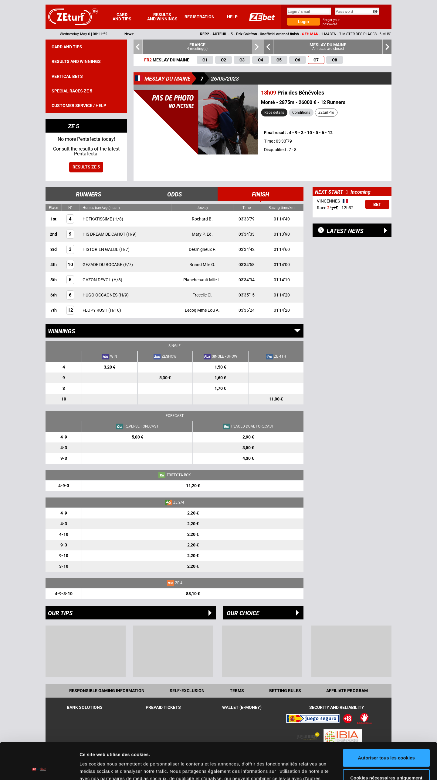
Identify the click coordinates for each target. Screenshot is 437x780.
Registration (200, 16)
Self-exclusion (187, 690)
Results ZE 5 (86, 167)
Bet (377, 204)
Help (232, 16)
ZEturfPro (326, 112)
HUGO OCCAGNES (100, 295)
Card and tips (122, 16)
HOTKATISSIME (98, 219)
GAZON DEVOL (97, 279)
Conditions (301, 112)
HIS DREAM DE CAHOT (104, 234)
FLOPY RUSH (95, 310)
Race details (274, 112)
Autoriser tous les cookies (386, 723)
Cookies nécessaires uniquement (386, 743)
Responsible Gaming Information (106, 690)
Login (303, 21)
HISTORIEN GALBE (101, 249)
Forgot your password (331, 22)
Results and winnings (162, 16)
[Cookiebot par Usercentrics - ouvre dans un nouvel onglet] (39, 768)
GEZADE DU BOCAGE (103, 264)
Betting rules (285, 690)
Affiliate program (347, 690)
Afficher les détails (100, 768)
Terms (237, 690)
